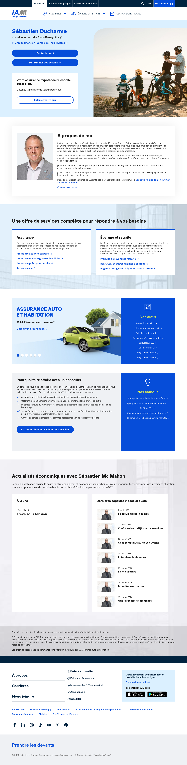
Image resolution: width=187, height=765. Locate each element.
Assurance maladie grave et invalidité (40, 258)
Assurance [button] (55, 14)
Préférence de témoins (65, 714)
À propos (20, 675)
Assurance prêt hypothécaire (35, 263)
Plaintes (43, 714)
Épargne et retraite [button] (89, 14)
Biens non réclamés (22, 714)
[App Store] (135, 694)
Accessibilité (63, 709)
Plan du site (18, 709)
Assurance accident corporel (34, 253)
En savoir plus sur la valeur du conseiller (45, 429)
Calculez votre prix (45, 100)
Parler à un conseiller (80, 671)
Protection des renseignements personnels (99, 709)
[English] (149, 3)
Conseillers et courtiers (85, 3)
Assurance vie (26, 268)
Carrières (20, 686)
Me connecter (164, 3)
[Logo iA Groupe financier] (19, 14)
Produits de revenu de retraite (119, 258)
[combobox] (45, 62)
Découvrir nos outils (138, 682)
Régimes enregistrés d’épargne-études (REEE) (127, 268)
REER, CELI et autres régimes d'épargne (124, 263)
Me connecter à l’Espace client (85, 685)
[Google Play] (157, 694)
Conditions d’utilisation (140, 709)
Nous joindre (23, 696)
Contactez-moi (66, 187)
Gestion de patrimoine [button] (125, 13)
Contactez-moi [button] (45, 53)
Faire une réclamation (80, 678)
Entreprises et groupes (60, 3)
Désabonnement (39, 709)
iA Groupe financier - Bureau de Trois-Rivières (40, 42)
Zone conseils (76, 692)
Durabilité (74, 699)
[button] (142, 3)
